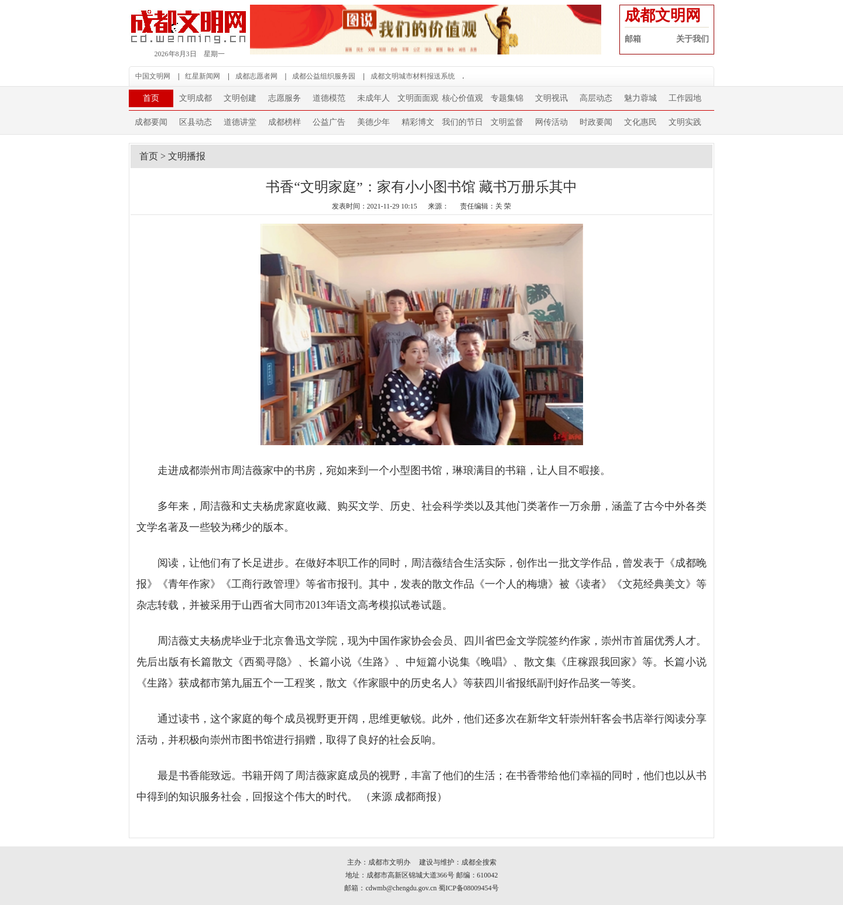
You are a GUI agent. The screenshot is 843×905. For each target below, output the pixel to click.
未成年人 (373, 98)
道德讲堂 (240, 122)
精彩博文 (418, 122)
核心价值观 (462, 98)
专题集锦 (507, 98)
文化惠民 (640, 122)
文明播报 (186, 156)
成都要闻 (151, 122)
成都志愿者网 (256, 76)
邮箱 (633, 39)
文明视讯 (551, 98)
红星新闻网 (202, 76)
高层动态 (596, 98)
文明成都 (195, 98)
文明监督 (507, 122)
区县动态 (195, 122)
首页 (151, 98)
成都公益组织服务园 (323, 76)
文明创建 (240, 98)
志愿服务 (284, 98)
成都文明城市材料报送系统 (413, 76)
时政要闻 (596, 122)
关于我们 (692, 39)
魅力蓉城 (640, 98)
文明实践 (685, 122)
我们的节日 (462, 122)
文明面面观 (417, 98)
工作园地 (685, 98)
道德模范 (329, 98)
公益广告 (329, 122)
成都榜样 (284, 122)
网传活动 (551, 122)
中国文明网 (152, 76)
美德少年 (373, 122)
